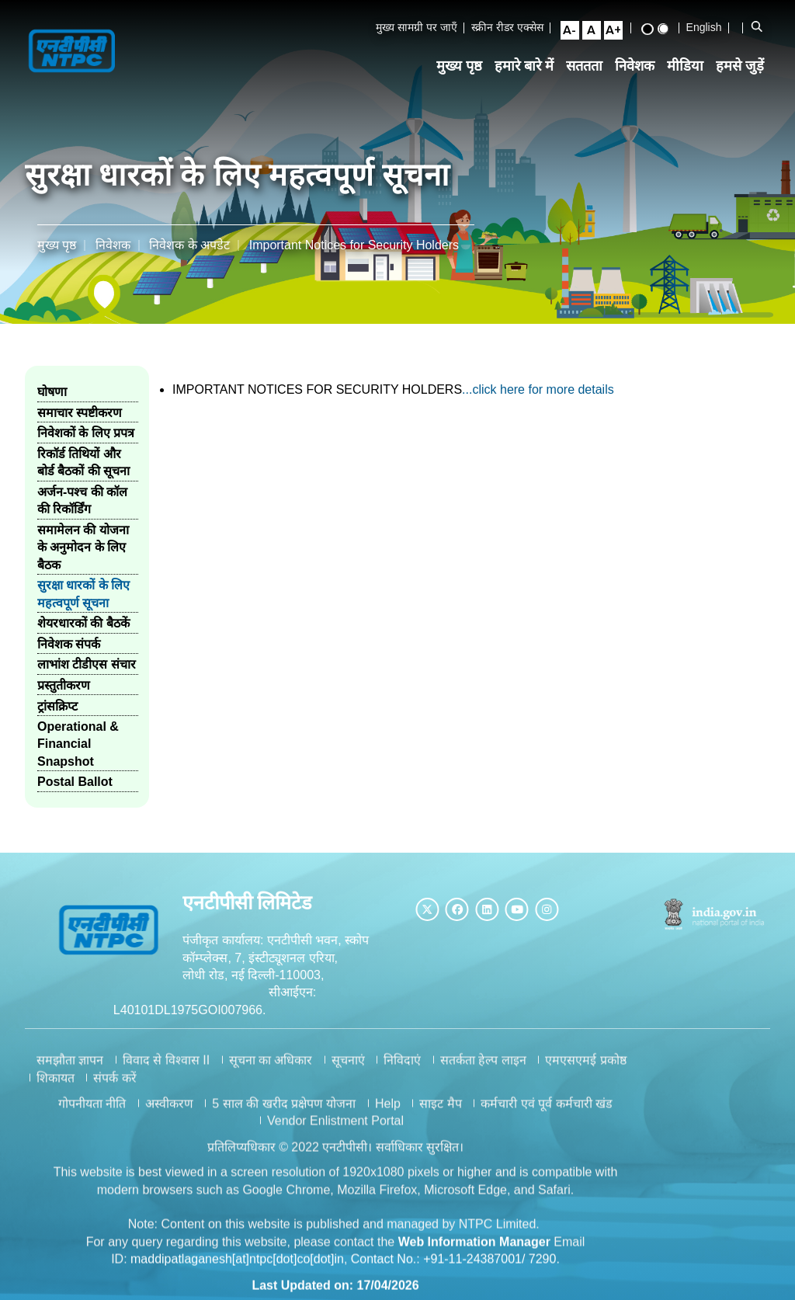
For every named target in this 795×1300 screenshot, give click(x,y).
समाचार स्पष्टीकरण (79, 408)
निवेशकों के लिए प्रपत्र (85, 429)
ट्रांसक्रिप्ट (57, 701)
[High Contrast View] (653, 36)
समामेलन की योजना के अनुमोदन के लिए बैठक (83, 543)
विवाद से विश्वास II (166, 1069)
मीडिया (690, 80)
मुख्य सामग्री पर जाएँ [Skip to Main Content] (422, 34)
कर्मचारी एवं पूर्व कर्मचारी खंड (547, 1112)
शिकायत (55, 1086)
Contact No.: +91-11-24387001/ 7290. (455, 1267)
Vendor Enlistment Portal (335, 1129)
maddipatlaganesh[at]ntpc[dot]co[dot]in (237, 1267)
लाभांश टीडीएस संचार (86, 660)
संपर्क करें (114, 1086)
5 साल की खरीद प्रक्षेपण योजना (284, 1112)
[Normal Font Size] (597, 37)
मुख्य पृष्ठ (465, 80)
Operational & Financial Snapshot (78, 739)
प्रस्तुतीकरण (63, 680)
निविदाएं (402, 1069)
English (709, 34)
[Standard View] (668, 35)
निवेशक (640, 80)
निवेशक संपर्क (68, 639)
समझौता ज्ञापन (69, 1069)
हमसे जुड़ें (745, 80)
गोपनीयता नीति (92, 1112)
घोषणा (52, 388)
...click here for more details (538, 384)
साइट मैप (440, 1112)
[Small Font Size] (575, 37)
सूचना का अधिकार (271, 1069)
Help (388, 1112)
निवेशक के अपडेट (189, 240)
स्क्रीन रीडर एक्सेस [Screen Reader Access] (513, 34)
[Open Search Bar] (762, 34)
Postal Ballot (75, 777)
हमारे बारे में (529, 80)
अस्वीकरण (169, 1112)
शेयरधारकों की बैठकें (83, 619)
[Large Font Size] (618, 37)
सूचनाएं (348, 1069)
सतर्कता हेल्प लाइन (483, 1069)
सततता (589, 80)
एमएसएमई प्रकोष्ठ (585, 1069)
